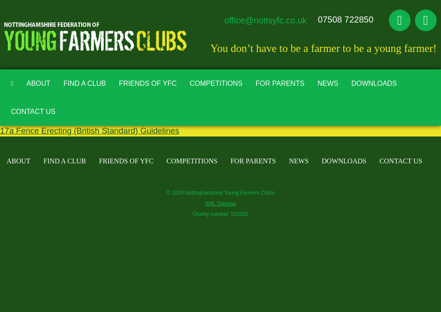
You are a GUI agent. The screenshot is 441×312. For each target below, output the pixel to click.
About (38, 83)
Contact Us (33, 111)
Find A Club (84, 83)
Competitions (216, 83)
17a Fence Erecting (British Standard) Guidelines (89, 130)
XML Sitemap (220, 204)
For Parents (280, 83)
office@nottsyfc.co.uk (265, 20)
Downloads (374, 83)
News (327, 83)
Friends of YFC (148, 83)
